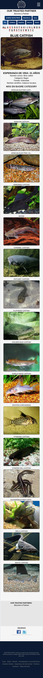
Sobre (9, 661)
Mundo (14, 661)
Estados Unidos (8, 664)
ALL (4, 27)
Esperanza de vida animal (23, 664)
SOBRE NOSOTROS (13, 18)
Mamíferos (27, 18)
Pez (5, 22)
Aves (35, 18)
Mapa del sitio (25, 666)
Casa (4, 661)
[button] (4, 54)
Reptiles (21, 22)
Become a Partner (21, 14)
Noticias (36, 664)
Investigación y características (29, 661)
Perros (29, 22)
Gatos (37, 22)
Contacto (15, 666)
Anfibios (12, 22)
